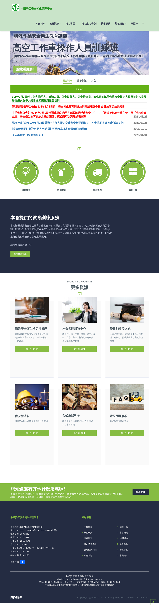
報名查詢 (97, 190)
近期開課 (61, 190)
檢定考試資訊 (90, 549)
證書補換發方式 (120, 329)
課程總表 (88, 543)
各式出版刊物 (71, 418)
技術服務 (88, 537)
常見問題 (88, 560)
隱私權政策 (16, 602)
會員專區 (124, 555)
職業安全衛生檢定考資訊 (31, 329)
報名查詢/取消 (90, 555)
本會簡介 (88, 532)
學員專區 (124, 549)
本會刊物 (124, 537)
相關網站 (124, 543)
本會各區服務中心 (74, 329)
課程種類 (26, 190)
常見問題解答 (119, 418)
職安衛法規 (22, 418)
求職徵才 (124, 560)
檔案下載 (133, 190)
